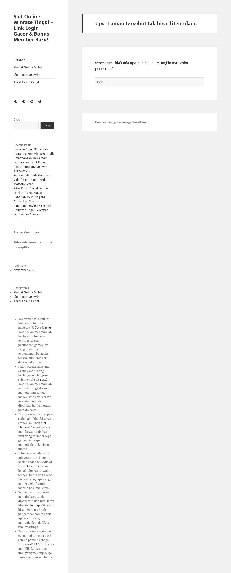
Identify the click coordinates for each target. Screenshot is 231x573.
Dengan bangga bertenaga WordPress (121, 122)
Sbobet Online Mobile (28, 67)
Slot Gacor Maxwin (27, 75)
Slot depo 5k (37, 505)
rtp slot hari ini (28, 466)
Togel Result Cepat (26, 82)
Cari (17, 120)
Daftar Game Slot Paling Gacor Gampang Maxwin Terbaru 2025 (30, 166)
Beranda (19, 60)
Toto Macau (43, 328)
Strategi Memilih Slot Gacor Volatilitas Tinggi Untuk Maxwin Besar (33, 179)
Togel (43, 380)
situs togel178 (27, 544)
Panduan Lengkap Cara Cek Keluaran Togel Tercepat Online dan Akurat (32, 210)
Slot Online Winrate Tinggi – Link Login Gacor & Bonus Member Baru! (33, 28)
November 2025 (24, 270)
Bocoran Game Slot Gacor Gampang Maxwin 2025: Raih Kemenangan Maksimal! (34, 153)
